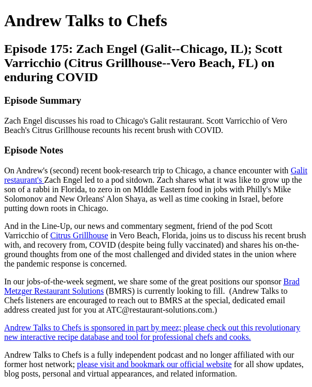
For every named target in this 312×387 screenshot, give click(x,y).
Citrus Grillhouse (79, 235)
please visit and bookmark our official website (154, 364)
